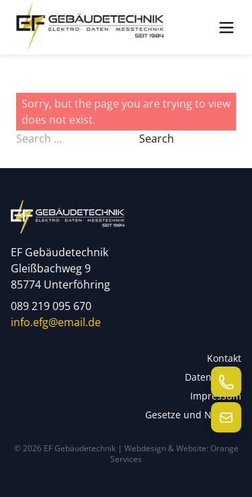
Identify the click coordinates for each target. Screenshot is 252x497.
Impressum (215, 395)
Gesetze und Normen (193, 414)
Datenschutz (213, 377)
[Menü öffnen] (226, 27)
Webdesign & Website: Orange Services (174, 454)
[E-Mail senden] (226, 417)
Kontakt (224, 358)
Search (156, 138)
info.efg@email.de (56, 322)
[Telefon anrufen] (226, 382)
